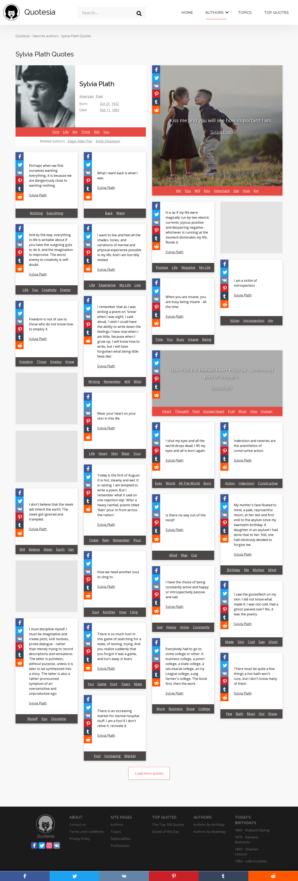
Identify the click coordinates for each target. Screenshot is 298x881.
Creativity (49, 290)
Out (194, 555)
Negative (188, 267)
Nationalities (121, 838)
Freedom (26, 361)
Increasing (112, 756)
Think (85, 132)
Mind (173, 555)
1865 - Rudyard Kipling (252, 830)
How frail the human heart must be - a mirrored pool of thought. (221, 373)
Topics (245, 12)
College (204, 709)
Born (207, 483)
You (106, 132)
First (55, 132)
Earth (60, 549)
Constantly (201, 627)
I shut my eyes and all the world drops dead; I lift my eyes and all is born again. (185, 445)
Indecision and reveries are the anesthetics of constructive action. (255, 445)
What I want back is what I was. (117, 175)
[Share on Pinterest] (156, 94)
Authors (214, 12)
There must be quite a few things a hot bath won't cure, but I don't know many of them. (255, 676)
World (170, 483)
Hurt (113, 684)
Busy (180, 339)
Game (101, 684)
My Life (204, 267)
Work (160, 709)
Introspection (253, 320)
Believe (34, 549)
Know (69, 361)
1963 (115, 110)
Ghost (273, 642)
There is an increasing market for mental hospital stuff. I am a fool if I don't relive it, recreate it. (118, 718)
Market (130, 756)
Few (229, 713)
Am (256, 191)
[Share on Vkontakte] (156, 85)
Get (71, 549)
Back (109, 213)
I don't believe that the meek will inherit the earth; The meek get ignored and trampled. (51, 512)
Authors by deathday (209, 831)
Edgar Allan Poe (80, 141)
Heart (166, 411)
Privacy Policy (79, 838)
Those (42, 361)
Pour (137, 540)
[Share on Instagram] (49, 845)
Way (184, 555)
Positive (162, 267)
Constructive (268, 483)
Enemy (65, 290)
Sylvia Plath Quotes (76, 36)
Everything (55, 213)
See (236, 191)
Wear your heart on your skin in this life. (116, 416)
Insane (193, 339)
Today (94, 540)
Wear (125, 453)
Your (137, 453)
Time (159, 339)
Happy (171, 627)
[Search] (139, 13)
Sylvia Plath (221, 132)
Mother (258, 570)
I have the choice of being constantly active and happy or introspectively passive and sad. (187, 589)
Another (109, 612)
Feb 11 (105, 110)
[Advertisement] (251, 227)
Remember (112, 381)
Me (74, 132)
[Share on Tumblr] (156, 102)
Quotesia (23, 36)
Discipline (58, 718)
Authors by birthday (209, 824)
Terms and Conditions (86, 831)
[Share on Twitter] (156, 77)
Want (120, 213)
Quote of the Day (165, 831)
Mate (138, 684)
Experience (107, 285)
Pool (195, 411)
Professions (120, 845)
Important (222, 191)
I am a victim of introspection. (245, 283)
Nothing (36, 213)
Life (66, 132)
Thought (182, 411)
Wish (137, 381)
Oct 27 (105, 103)
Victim (234, 320)
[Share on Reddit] (156, 110)
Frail (231, 411)
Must (242, 411)
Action (230, 483)
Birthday (233, 570)
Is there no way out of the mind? (186, 517)
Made (229, 642)
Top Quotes (276, 12)
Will (97, 132)
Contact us (77, 824)
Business (176, 709)
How (246, 191)
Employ (56, 361)
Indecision (246, 483)
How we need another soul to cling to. (118, 574)
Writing (94, 381)
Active (184, 627)
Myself (32, 718)
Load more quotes (149, 773)
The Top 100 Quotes (168, 824)
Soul (95, 612)
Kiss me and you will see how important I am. (221, 120)
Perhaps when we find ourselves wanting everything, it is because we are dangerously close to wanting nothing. (50, 175)
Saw (261, 642)
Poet (99, 96)
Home (187, 12)
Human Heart (213, 411)
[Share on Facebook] (156, 69)
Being (206, 339)
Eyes (158, 483)
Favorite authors (45, 36)
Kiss (207, 191)
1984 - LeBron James (251, 861)
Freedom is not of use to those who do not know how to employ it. (51, 324)
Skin (114, 453)
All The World (189, 483)
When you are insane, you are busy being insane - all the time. (186, 302)
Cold (251, 642)
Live (138, 285)
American (86, 96)
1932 (115, 103)
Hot (261, 713)
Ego (44, 718)
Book (190, 709)
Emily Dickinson (108, 141)
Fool (97, 756)
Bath (239, 713)
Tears (125, 684)
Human (266, 411)
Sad (159, 627)
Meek (48, 549)
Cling (134, 612)
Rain (105, 540)
